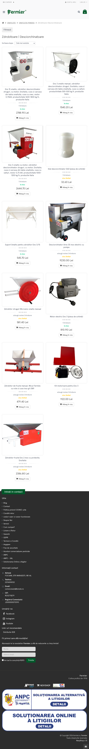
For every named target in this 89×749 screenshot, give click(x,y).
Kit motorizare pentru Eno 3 (66, 386)
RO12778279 (9, 596)
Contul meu (70, 2)
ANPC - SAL (8, 558)
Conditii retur (8, 513)
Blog (5, 503)
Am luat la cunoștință (14, 660)
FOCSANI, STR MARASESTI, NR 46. (18, 576)
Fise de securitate (10, 548)
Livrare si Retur (9, 531)
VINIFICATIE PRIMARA (27, 23)
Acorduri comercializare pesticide (16, 551)
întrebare (72, 253)
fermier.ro (77, 735)
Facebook (8, 614)
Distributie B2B (9, 632)
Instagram (8, 619)
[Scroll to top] (85, 746)
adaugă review (62, 253)
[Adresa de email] (19, 654)
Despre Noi (7, 520)
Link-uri (83, 2)
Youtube (7, 624)
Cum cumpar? (9, 527)
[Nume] (19, 649)
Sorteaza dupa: (7, 43)
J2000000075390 (12, 602)
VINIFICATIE (11, 23)
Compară (8, 2)
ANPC (5, 555)
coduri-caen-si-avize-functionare (16, 517)
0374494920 (10, 582)
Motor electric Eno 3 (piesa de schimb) (66, 317)
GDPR (5, 538)
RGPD (22, 660)
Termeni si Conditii (10, 541)
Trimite (31, 660)
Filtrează (7, 30)
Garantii (6, 534)
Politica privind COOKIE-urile (14, 510)
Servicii (6, 524)
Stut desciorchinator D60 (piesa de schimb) (66, 169)
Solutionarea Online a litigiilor (14, 562)
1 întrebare (22, 106)
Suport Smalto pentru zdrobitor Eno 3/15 (22, 245)
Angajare (6, 544)
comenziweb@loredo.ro (14, 589)
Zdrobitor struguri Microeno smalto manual (22, 309)
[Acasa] (3, 23)
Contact (6, 506)
